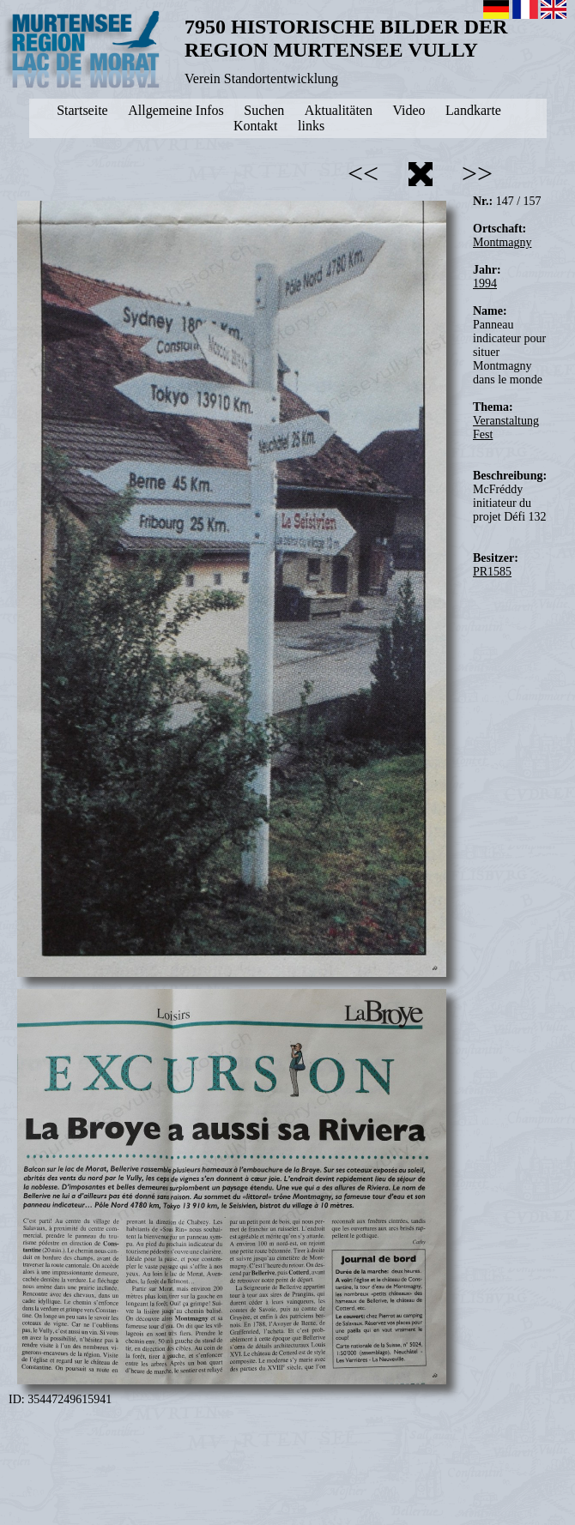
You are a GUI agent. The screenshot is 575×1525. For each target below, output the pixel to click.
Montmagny (502, 242)
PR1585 (492, 571)
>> (477, 173)
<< (363, 173)
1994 (485, 283)
